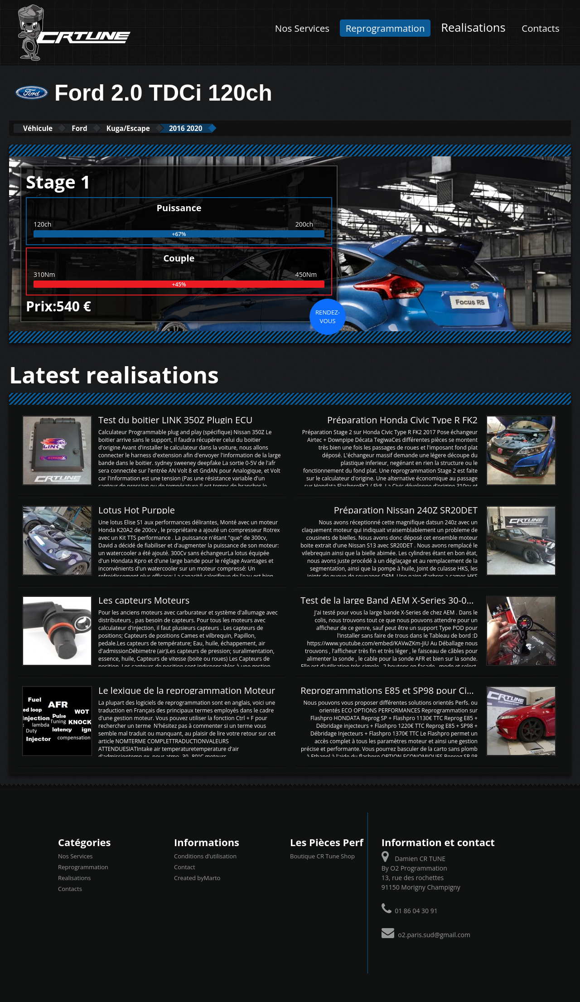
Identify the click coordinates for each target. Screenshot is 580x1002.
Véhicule (43, 128)
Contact (184, 866)
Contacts (540, 28)
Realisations (473, 27)
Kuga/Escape (156, 128)
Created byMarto (197, 877)
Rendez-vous (327, 315)
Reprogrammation (385, 28)
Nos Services (302, 28)
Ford (96, 128)
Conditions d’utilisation (205, 856)
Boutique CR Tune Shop (322, 856)
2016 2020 (226, 128)
